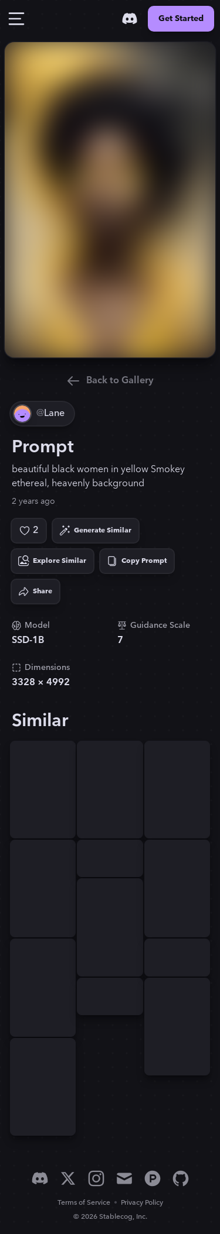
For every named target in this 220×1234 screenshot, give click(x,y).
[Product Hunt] (152, 1178)
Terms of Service (83, 1202)
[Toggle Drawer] (16, 18)
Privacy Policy (142, 1202)
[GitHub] (181, 1178)
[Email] (124, 1178)
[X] (68, 1178)
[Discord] (129, 19)
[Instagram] (96, 1178)
